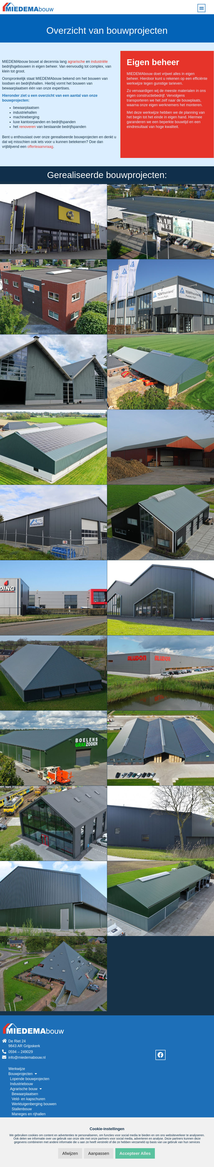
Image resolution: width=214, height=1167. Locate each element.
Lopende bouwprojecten (29, 1079)
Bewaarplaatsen (25, 1094)
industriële (99, 61)
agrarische (76, 61)
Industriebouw (21, 1084)
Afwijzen (70, 1153)
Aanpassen (98, 1153)
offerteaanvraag (40, 147)
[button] (201, 8)
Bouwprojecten (22, 1073)
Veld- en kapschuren (28, 1099)
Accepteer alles (135, 1153)
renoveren (27, 127)
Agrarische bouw (26, 1088)
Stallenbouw (22, 1109)
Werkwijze (16, 1069)
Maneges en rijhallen (29, 1114)
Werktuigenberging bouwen (34, 1104)
